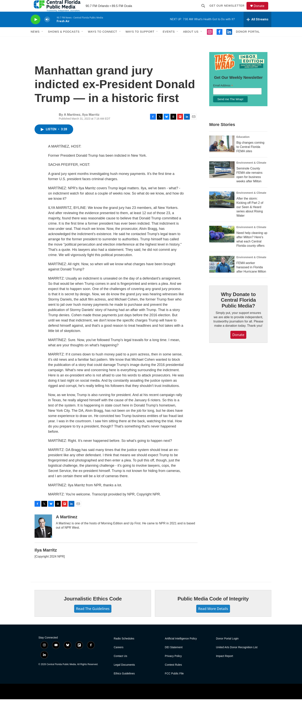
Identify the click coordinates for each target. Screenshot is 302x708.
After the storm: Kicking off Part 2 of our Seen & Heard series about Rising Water (249, 216)
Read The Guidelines (92, 617)
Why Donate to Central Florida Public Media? (238, 309)
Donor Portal (248, 40)
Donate (261, 10)
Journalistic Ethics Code (93, 607)
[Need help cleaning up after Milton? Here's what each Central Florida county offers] (221, 243)
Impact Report (224, 664)
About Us (190, 40)
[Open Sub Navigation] (42, 40)
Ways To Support (140, 40)
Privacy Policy (173, 664)
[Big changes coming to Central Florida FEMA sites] (221, 152)
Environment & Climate (251, 171)
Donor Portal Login (227, 647)
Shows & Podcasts (64, 40)
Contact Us (120, 664)
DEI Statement (173, 656)
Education (243, 145)
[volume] (47, 28)
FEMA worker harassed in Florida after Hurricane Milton (251, 276)
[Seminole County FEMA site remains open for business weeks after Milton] (221, 178)
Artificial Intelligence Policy (181, 647)
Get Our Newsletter (228, 10)
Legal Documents (124, 673)
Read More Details (213, 617)
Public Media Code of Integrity (213, 607)
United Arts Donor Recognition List (237, 656)
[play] (35, 28)
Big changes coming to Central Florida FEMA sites (250, 156)
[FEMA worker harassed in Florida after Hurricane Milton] (221, 273)
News (35, 40)
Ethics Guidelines (124, 682)
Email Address (223, 94)
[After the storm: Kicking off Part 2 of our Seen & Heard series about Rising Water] (221, 208)
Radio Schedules (124, 647)
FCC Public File (174, 682)
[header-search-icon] (205, 10)
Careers (118, 656)
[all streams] (257, 28)
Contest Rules (173, 673)
